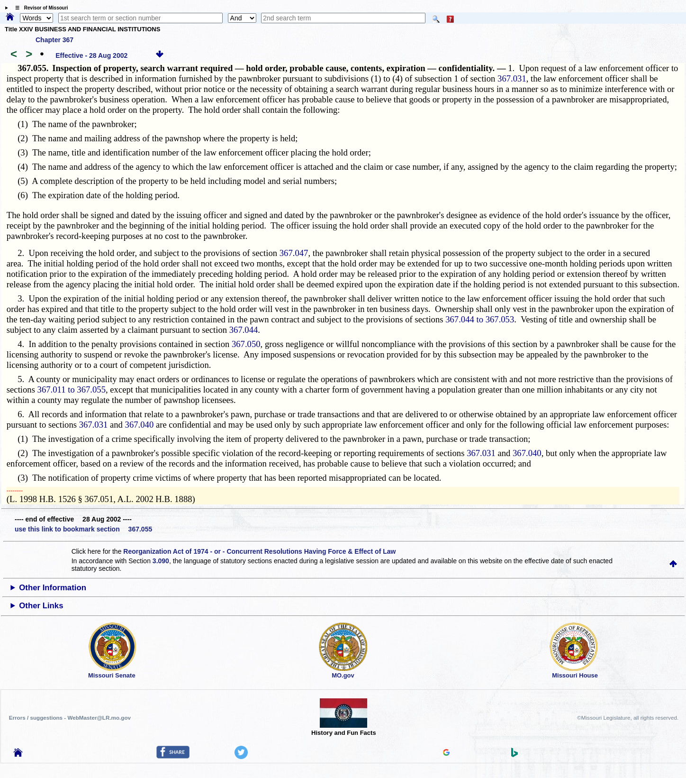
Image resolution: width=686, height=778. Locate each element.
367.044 (243, 330)
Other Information (52, 587)
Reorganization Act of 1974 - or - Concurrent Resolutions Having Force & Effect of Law (259, 551)
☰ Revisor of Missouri (39, 7)
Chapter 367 (54, 40)
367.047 (294, 253)
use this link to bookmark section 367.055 (83, 529)
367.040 (139, 425)
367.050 (246, 344)
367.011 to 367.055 (71, 389)
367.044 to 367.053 (479, 319)
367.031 (511, 78)
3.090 (161, 561)
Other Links (41, 605)
